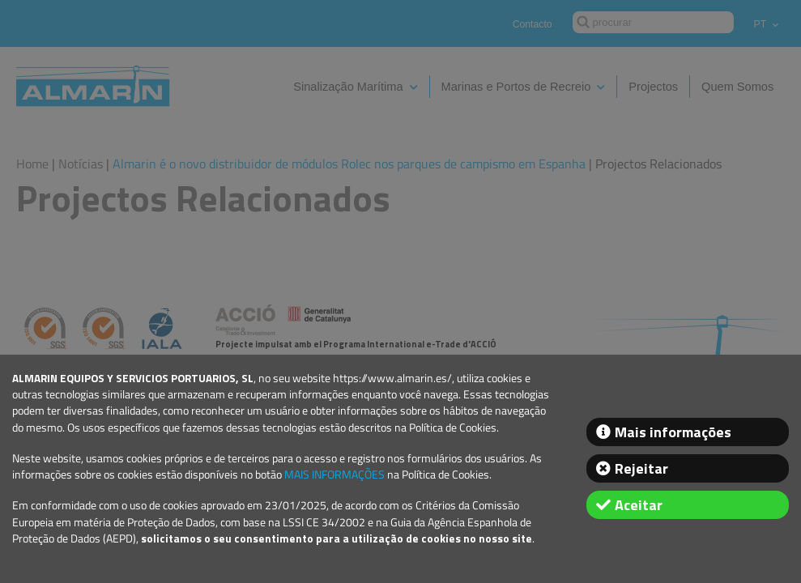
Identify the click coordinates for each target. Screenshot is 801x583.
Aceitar (639, 505)
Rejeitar (641, 468)
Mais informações (673, 432)
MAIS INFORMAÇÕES (334, 474)
